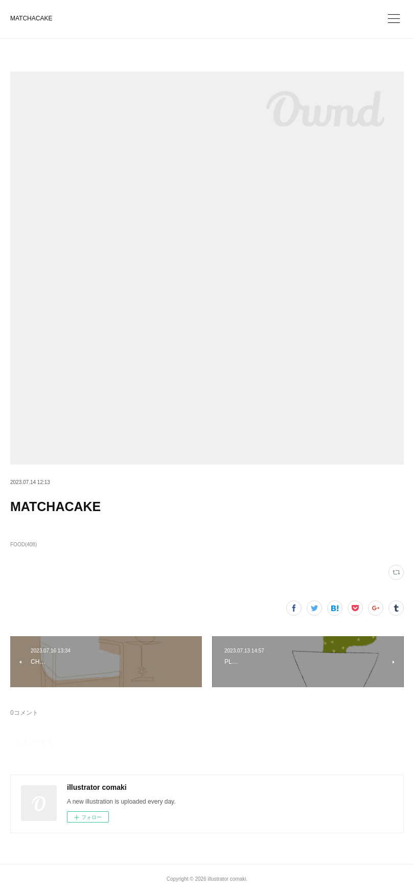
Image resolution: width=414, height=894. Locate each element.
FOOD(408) (23, 544)
